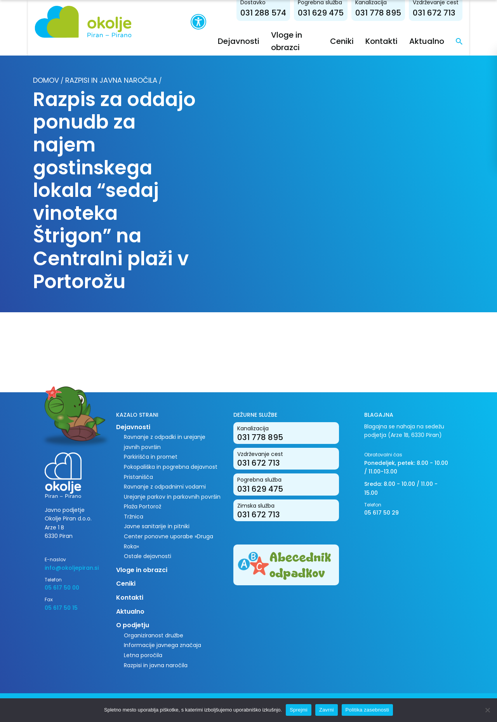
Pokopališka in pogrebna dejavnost (170, 467)
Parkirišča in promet (150, 457)
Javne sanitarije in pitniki (156, 526)
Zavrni (326, 710)
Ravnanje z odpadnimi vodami (165, 487)
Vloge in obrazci (141, 569)
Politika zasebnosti (367, 710)
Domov (46, 80)
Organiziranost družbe (153, 635)
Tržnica (133, 516)
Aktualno (428, 41)
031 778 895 (380, 12)
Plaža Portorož (142, 506)
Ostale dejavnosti (147, 556)
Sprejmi (299, 710)
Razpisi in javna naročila (111, 80)
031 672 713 (435, 12)
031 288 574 (265, 12)
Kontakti (383, 41)
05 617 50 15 (61, 608)
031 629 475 (322, 12)
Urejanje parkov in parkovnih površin (172, 497)
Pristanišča (138, 477)
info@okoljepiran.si (72, 568)
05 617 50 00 (62, 588)
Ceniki (343, 41)
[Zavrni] (487, 710)
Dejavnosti (238, 41)
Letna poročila (143, 655)
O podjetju (132, 625)
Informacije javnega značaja (162, 645)
